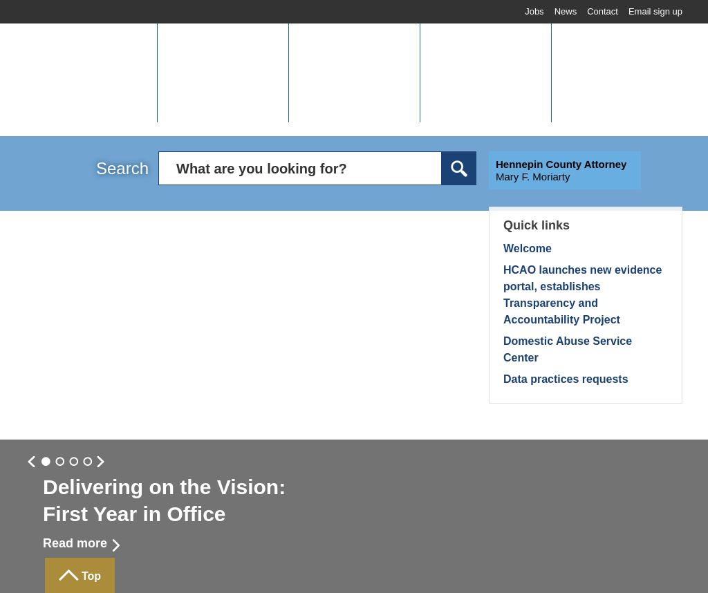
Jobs (534, 11)
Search (122, 168)
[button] (223, 72)
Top (91, 576)
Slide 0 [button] (46, 462)
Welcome (527, 248)
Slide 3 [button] (88, 462)
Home (61, 32)
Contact (602, 11)
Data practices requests (565, 379)
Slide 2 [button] (74, 462)
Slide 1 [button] (60, 462)
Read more (75, 543)
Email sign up (655, 11)
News (566, 11)
